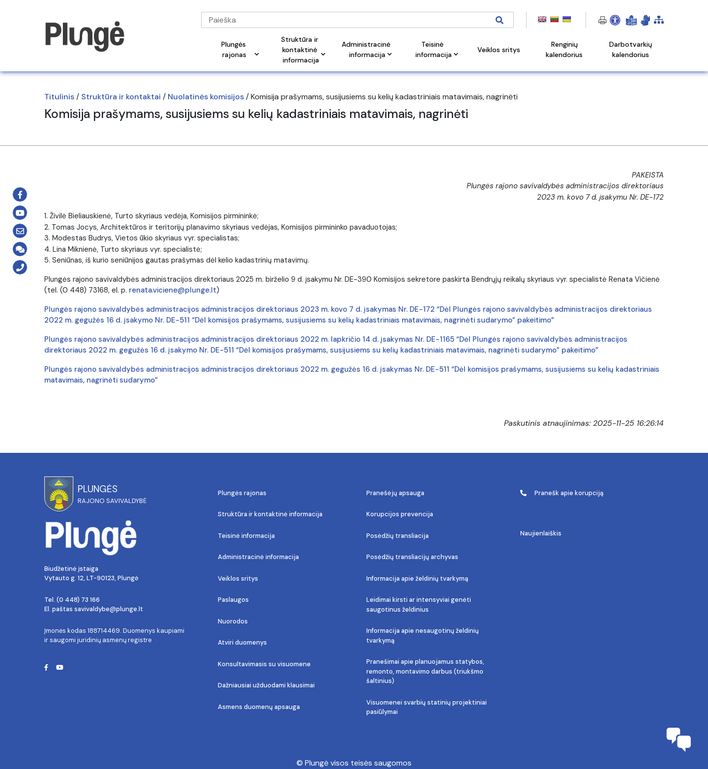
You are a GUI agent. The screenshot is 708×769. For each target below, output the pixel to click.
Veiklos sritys (238, 578)
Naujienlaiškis (540, 533)
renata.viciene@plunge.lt (172, 290)
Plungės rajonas (242, 493)
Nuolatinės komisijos (206, 96)
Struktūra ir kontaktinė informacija (270, 514)
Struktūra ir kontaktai (121, 96)
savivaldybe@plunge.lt (108, 609)
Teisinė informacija (246, 536)
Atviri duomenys (242, 642)
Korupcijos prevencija (399, 514)
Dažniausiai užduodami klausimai (266, 685)
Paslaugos (233, 599)
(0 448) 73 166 (78, 599)
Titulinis (59, 96)
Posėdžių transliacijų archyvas (412, 557)
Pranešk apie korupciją (561, 493)
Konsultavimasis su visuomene (264, 664)
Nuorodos (233, 621)
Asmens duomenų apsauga (259, 707)
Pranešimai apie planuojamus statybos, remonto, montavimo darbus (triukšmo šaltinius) (425, 671)
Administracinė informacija (258, 557)
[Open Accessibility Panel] (615, 20)
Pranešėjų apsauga (395, 493)
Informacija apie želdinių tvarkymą (417, 578)
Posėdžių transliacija (397, 536)
